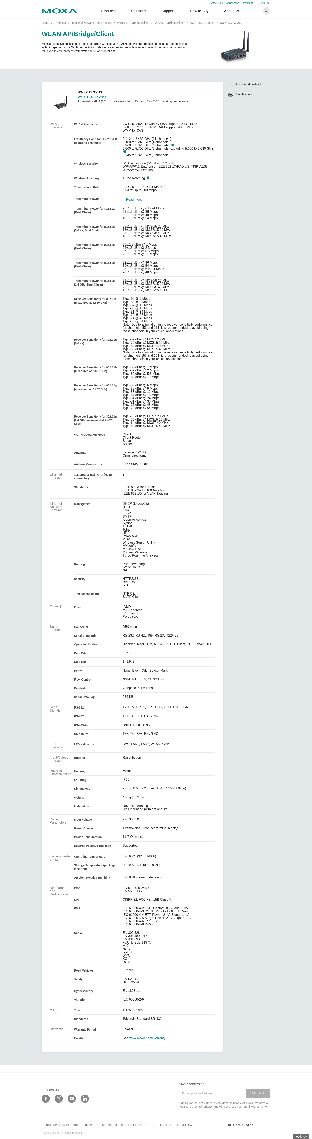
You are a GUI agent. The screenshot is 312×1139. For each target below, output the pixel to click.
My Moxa (248, 3)
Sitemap (188, 1125)
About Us (231, 11)
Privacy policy (146, 1125)
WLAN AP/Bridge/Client (169, 22)
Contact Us (215, 3)
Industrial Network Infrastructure (91, 22)
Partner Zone (232, 3)
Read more (134, 199)
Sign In (265, 3)
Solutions (138, 11)
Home (45, 22)
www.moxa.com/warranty (147, 1038)
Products (60, 22)
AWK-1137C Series (202, 22)
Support (168, 11)
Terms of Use (169, 1125)
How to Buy (199, 11)
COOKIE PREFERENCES (117, 1125)
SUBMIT (258, 1093)
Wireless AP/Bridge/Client (133, 22)
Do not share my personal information (70, 1125)
